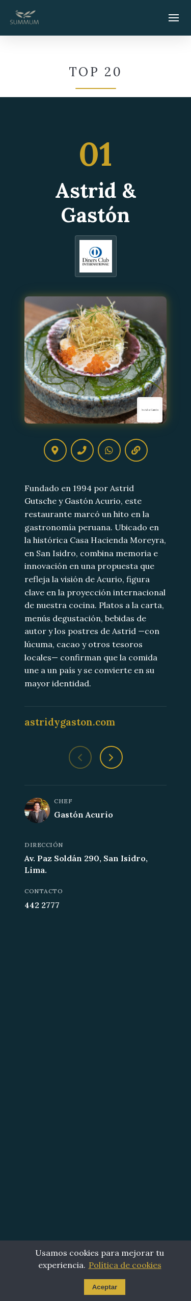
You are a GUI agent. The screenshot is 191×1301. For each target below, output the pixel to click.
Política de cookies (125, 1265)
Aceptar (105, 1287)
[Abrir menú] (174, 18)
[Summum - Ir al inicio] (24, 18)
